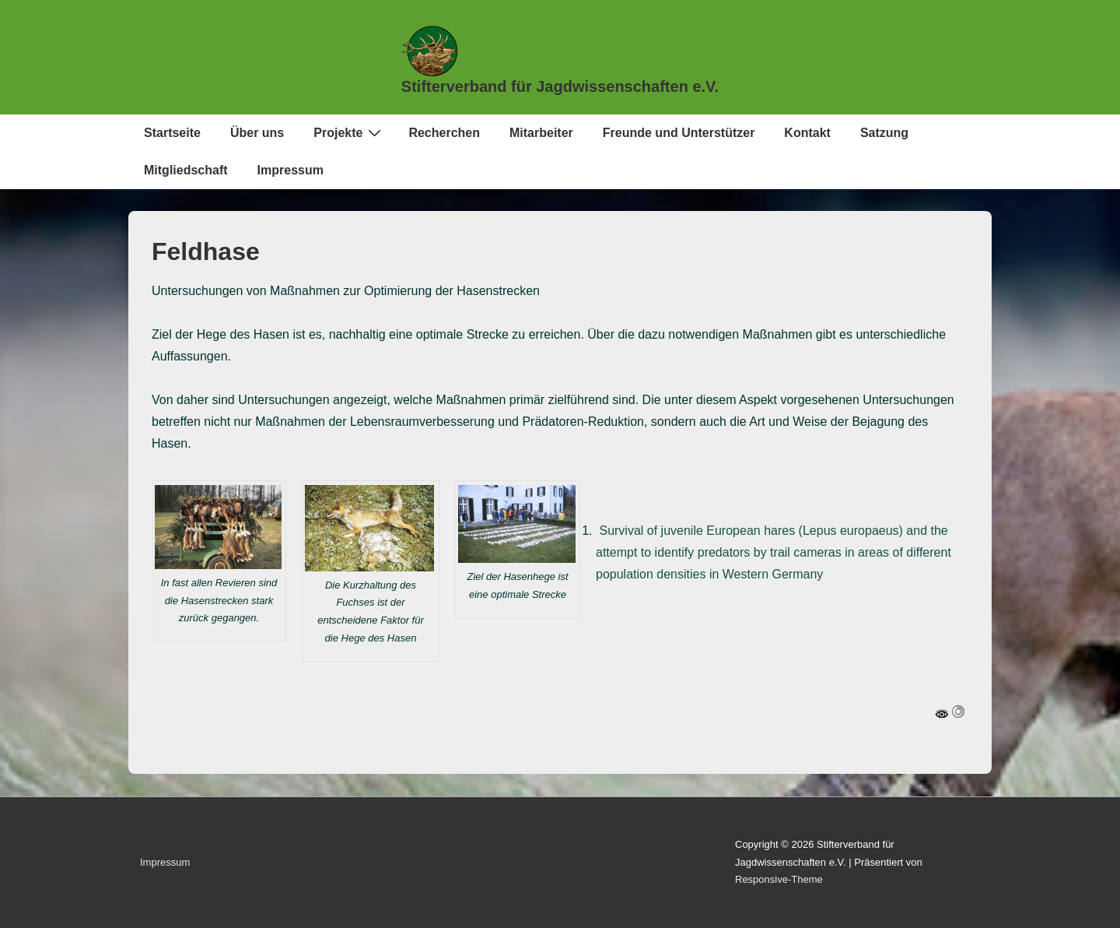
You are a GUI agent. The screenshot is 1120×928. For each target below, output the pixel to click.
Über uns (257, 132)
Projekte (349, 132)
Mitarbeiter (541, 132)
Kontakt (807, 132)
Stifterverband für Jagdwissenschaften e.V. (560, 86)
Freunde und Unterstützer (679, 132)
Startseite (172, 132)
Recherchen (444, 132)
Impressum (290, 170)
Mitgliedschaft (186, 170)
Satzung (884, 132)
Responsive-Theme (779, 879)
